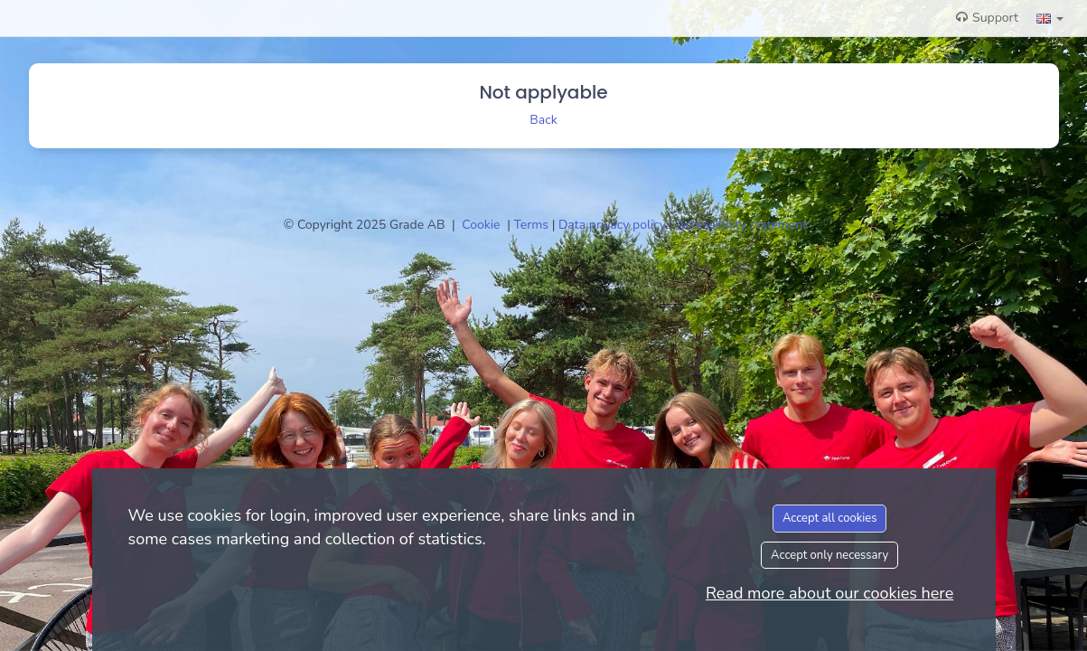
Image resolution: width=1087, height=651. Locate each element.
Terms (533, 224)
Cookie (482, 224)
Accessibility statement (741, 224)
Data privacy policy (614, 224)
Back (543, 119)
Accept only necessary (829, 555)
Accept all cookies (829, 518)
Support (987, 17)
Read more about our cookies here (829, 593)
